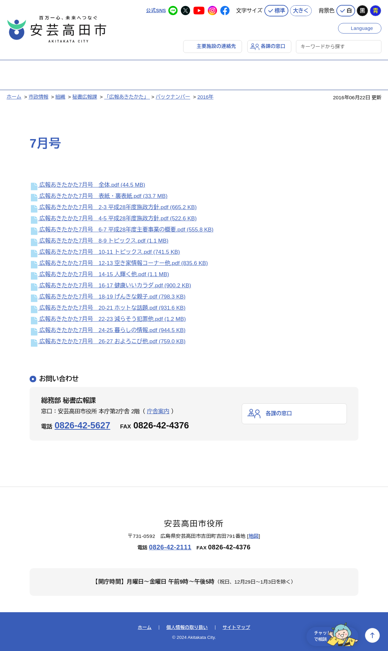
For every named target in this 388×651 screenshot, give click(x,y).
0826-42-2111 (170, 546)
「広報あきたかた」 (127, 96)
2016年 (205, 96)
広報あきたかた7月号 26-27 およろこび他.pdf (107, 341)
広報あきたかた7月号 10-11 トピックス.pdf (105, 252)
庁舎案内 (158, 411)
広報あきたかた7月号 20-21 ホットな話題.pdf (107, 308)
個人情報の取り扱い (187, 627)
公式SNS (156, 9)
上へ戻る (372, 635)
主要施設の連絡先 (216, 46)
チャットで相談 (332, 635)
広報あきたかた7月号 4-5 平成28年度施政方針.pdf (113, 218)
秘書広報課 (84, 96)
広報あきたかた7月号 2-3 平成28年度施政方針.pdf (113, 207)
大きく (301, 10)
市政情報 (38, 96)
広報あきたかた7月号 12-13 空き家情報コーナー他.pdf (119, 263)
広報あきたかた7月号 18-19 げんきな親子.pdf (107, 297)
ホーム (14, 96)
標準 (280, 10)
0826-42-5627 (82, 425)
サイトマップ (236, 627)
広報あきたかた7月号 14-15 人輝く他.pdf (99, 274)
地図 (254, 536)
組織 (60, 96)
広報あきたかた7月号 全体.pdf (87, 185)
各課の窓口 (273, 46)
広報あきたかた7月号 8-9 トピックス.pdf (99, 241)
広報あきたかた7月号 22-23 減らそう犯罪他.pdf (108, 319)
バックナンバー (173, 96)
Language (362, 27)
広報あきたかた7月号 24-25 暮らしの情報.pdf (107, 330)
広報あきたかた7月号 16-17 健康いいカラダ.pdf (110, 285)
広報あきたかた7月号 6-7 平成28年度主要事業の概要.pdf (121, 230)
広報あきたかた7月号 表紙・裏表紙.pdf (98, 196)
